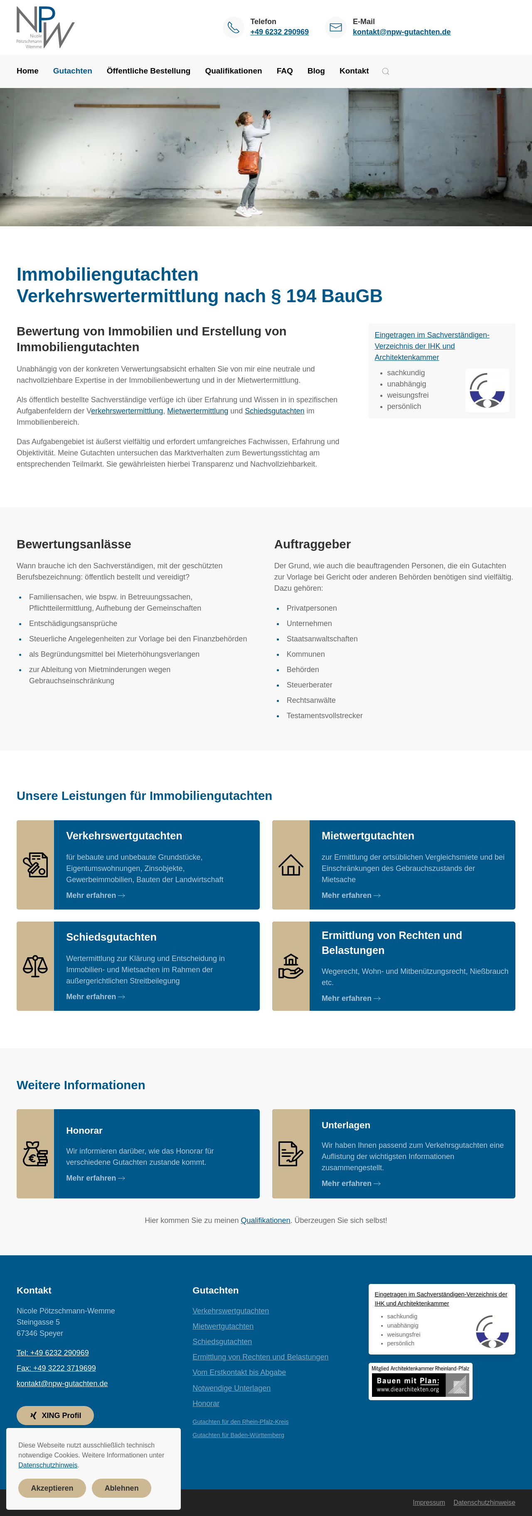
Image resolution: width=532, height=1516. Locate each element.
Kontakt (354, 70)
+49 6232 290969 (279, 32)
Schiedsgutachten (274, 411)
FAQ (285, 70)
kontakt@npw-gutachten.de (402, 32)
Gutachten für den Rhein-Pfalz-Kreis (240, 1421)
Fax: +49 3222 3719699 (56, 1368)
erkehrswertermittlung (127, 411)
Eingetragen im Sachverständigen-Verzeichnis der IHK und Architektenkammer (432, 346)
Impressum (429, 1502)
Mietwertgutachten (223, 1326)
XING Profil (55, 1415)
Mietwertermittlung (197, 411)
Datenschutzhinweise (484, 1502)
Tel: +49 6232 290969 (53, 1353)
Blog (316, 70)
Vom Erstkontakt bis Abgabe (239, 1372)
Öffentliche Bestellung (149, 70)
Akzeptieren (52, 1488)
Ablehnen (122, 1488)
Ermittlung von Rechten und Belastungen (260, 1357)
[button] (386, 71)
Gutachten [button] (72, 70)
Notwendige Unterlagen (231, 1388)
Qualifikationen (233, 70)
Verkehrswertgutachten (230, 1311)
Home (28, 70)
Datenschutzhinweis (47, 1465)
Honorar (205, 1403)
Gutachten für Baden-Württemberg (238, 1435)
